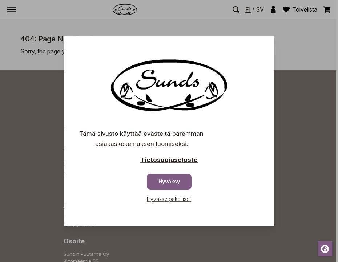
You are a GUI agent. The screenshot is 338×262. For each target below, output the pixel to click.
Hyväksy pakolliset (169, 199)
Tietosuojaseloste (169, 159)
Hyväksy (169, 181)
